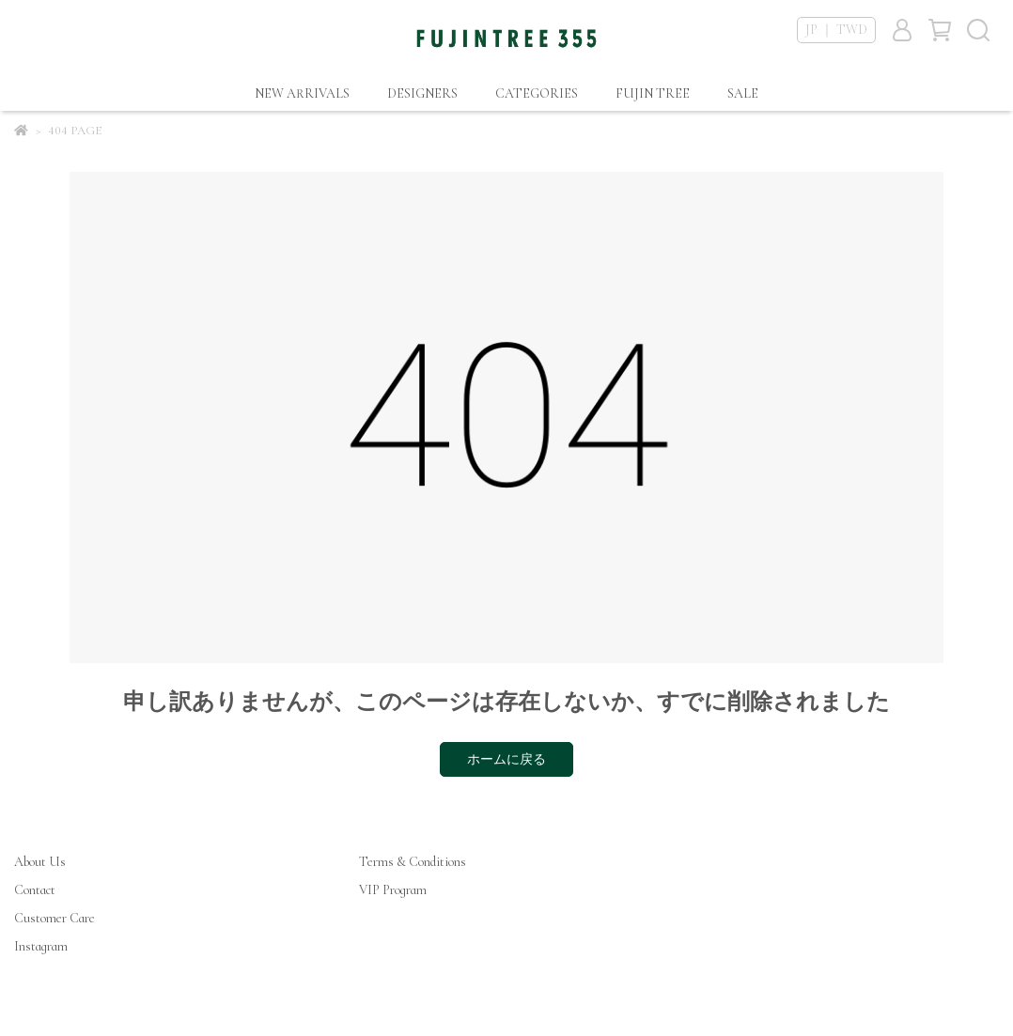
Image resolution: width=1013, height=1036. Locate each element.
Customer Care (54, 918)
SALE (742, 93)
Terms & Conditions (412, 862)
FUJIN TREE (653, 93)
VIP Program (393, 890)
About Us (40, 862)
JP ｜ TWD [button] (836, 30)
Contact (34, 890)
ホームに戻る (506, 759)
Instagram (41, 946)
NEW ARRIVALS (302, 93)
